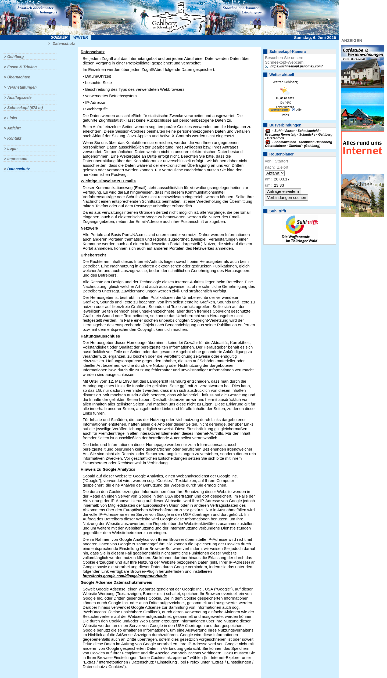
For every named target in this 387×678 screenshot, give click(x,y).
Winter (80, 37)
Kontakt (14, 138)
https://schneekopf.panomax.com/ (296, 66)
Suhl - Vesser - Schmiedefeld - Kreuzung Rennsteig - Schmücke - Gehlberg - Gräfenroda (298, 134)
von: (269, 161)
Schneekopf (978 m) (25, 108)
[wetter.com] (279, 110)
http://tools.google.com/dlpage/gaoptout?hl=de (125, 576)
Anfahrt (14, 128)
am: (268, 179)
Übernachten (18, 77)
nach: (270, 167)
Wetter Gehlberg (285, 82)
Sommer (59, 37)
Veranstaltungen (22, 87)
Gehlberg (15, 57)
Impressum (17, 159)
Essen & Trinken (22, 67)
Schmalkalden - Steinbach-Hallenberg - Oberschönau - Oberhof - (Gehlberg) (299, 144)
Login (12, 148)
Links (12, 118)
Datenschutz (63, 43)
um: (268, 185)
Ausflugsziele (19, 97)
